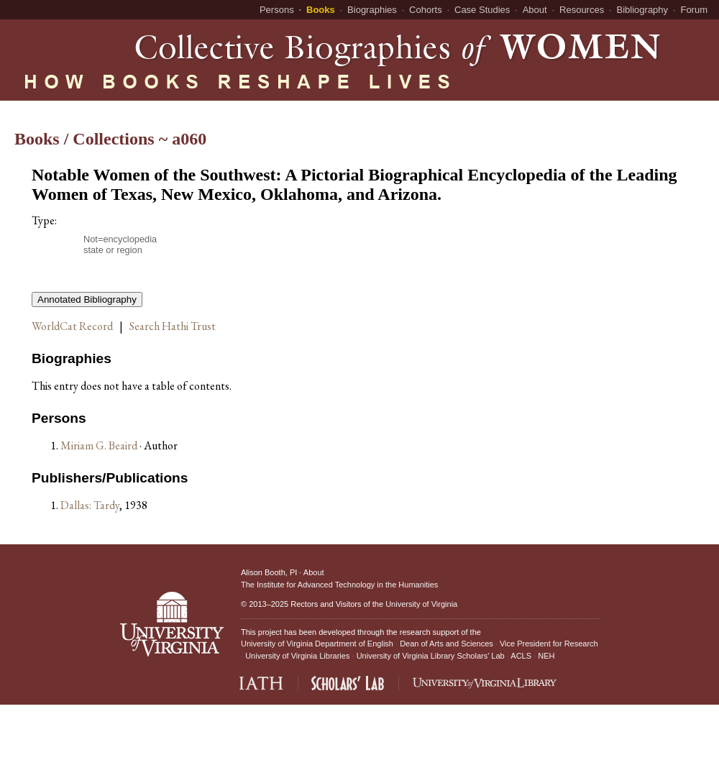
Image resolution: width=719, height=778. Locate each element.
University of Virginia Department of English (317, 643)
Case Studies (482, 9)
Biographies (372, 9)
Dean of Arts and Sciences (446, 643)
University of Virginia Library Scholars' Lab (431, 655)
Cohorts (425, 9)
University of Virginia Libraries (297, 655)
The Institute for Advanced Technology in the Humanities (339, 584)
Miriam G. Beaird (99, 445)
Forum (693, 9)
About (535, 9)
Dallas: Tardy (89, 505)
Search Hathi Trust (172, 326)
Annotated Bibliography (87, 299)
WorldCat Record (72, 326)
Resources (581, 9)
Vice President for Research (549, 643)
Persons (277, 9)
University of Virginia (421, 604)
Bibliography (643, 9)
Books (320, 9)
